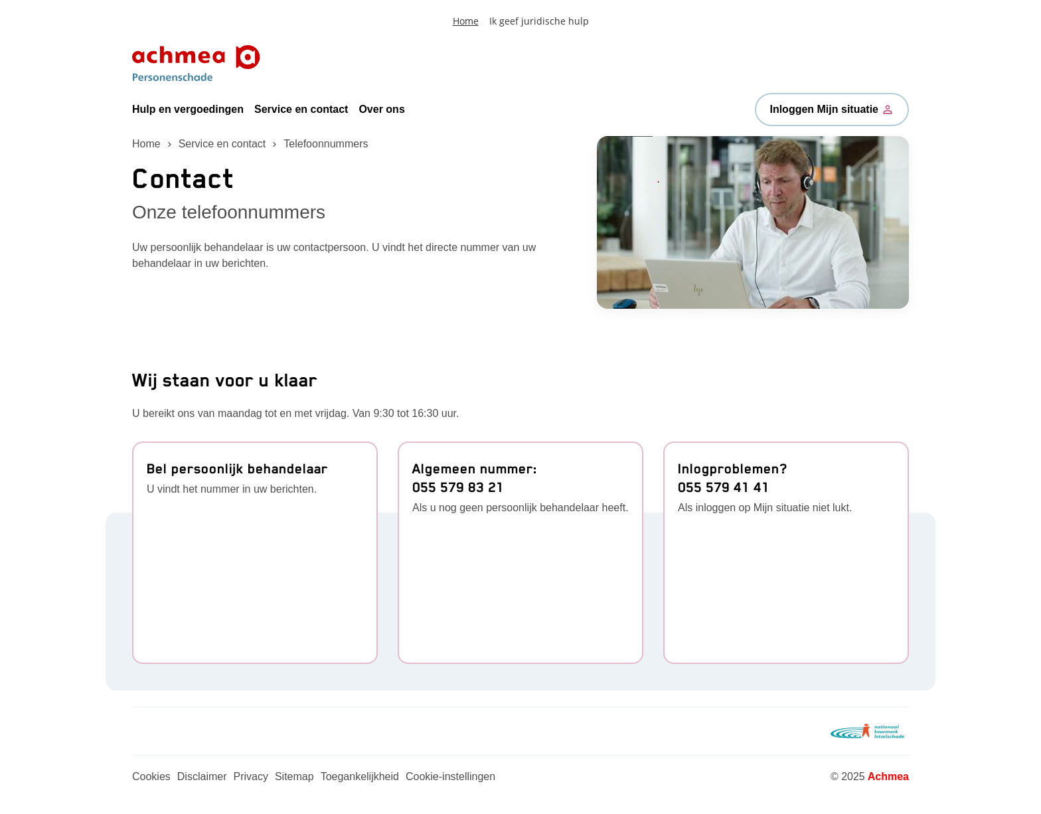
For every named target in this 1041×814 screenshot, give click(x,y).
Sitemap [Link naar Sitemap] (294, 776)
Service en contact (301, 109)
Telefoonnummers (325, 143)
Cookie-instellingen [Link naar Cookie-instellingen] (450, 776)
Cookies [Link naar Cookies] (151, 776)
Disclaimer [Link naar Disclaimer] (202, 776)
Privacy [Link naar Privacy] (250, 776)
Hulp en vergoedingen (188, 109)
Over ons (381, 109)
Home (466, 21)
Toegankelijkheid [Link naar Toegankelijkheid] (360, 776)
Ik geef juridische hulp (539, 21)
